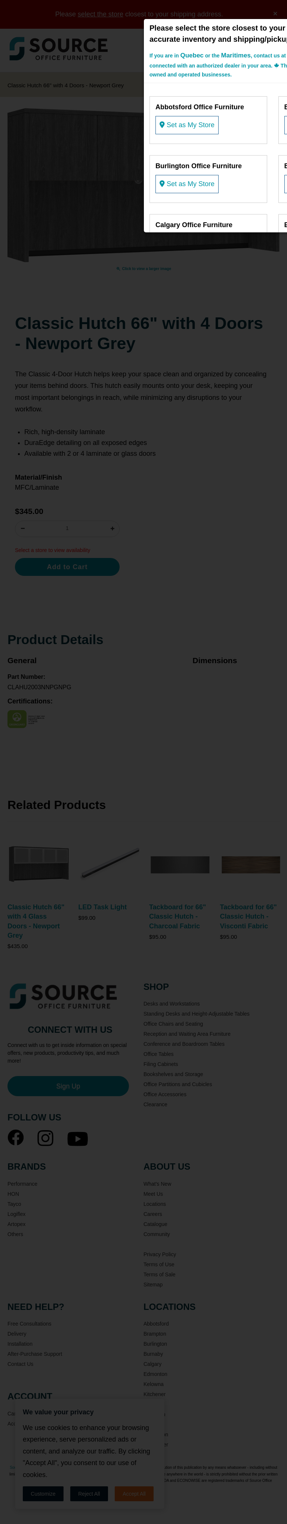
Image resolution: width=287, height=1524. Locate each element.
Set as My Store (187, 125)
